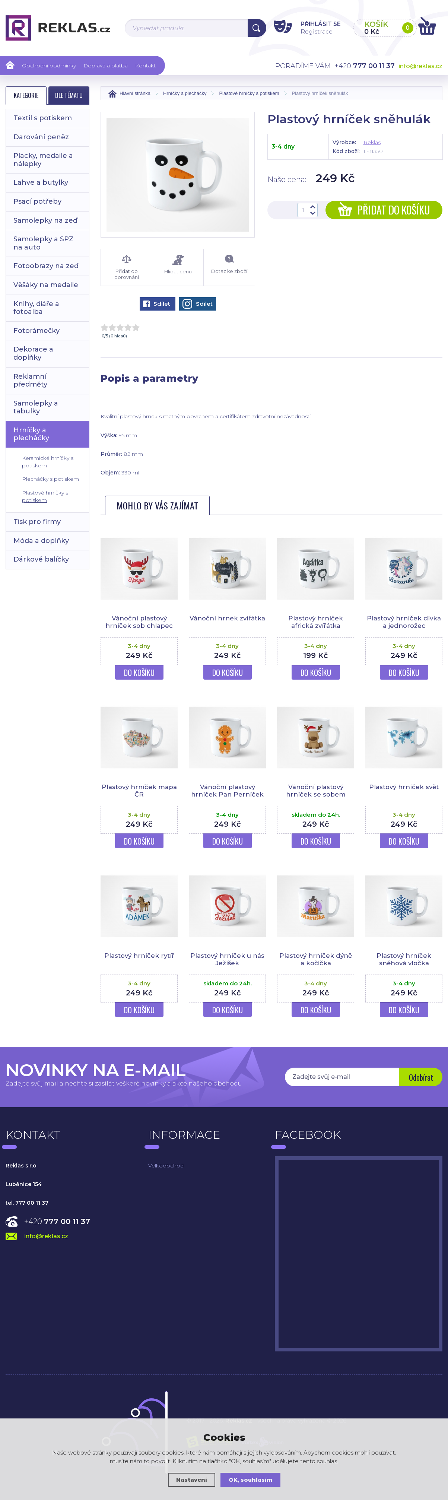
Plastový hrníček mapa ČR (139, 790)
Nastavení (191, 1479)
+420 (57, 1221)
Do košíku (139, 672)
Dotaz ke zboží (229, 264)
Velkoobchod (166, 1165)
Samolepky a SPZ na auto (43, 243)
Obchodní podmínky (49, 65)
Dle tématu (69, 95)
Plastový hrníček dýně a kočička (316, 959)
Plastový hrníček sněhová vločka (404, 959)
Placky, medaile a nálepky (43, 160)
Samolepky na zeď (45, 220)
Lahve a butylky (40, 182)
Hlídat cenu (178, 264)
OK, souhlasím (251, 1479)
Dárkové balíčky (41, 559)
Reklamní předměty (30, 380)
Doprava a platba (105, 65)
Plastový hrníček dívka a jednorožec (404, 621)
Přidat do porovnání (126, 267)
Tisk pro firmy (37, 522)
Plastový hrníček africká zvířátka (315, 621)
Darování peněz (41, 137)
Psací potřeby (37, 201)
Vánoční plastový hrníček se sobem (316, 790)
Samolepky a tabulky (35, 407)
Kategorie (26, 95)
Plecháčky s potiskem (50, 479)
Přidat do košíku (384, 209)
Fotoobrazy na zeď (46, 266)
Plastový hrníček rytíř (139, 955)
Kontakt (145, 65)
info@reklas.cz (420, 66)
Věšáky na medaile (45, 285)
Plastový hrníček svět (404, 787)
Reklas (372, 142)
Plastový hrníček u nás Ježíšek (227, 959)
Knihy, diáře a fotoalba (36, 308)
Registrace (312, 31)
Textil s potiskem (42, 118)
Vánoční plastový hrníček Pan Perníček (227, 790)
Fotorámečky (36, 331)
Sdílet (156, 303)
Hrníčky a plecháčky (31, 434)
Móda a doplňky (41, 541)
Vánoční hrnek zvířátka (228, 618)
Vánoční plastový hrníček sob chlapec (139, 621)
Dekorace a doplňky (33, 353)
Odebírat (420, 1077)
